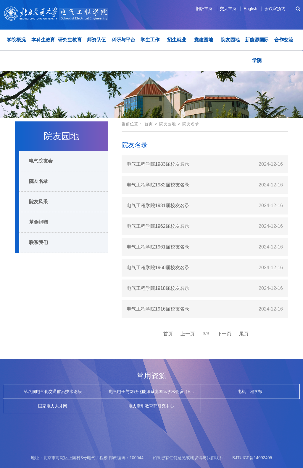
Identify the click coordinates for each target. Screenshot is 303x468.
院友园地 (230, 39)
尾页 (244, 333)
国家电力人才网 (52, 406)
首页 (148, 123)
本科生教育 (43, 39)
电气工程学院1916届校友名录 (158, 308)
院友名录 (38, 181)
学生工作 (150, 39)
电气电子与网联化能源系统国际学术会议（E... (151, 391)
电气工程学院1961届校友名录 (158, 246)
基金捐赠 (38, 222)
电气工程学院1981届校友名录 (158, 205)
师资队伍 (96, 39)
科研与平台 (123, 39)
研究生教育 (70, 39)
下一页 (224, 333)
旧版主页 (204, 8)
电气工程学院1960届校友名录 (158, 267)
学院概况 (16, 39)
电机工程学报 (250, 391)
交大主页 (228, 8)
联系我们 (38, 242)
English (250, 8)
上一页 (187, 333)
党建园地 (203, 39)
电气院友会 (41, 160)
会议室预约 (275, 8)
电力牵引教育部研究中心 (151, 406)
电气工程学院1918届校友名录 (158, 288)
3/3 (206, 333)
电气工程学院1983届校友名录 (158, 164)
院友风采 (38, 201)
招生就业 (176, 39)
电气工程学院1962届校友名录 (158, 226)
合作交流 (283, 39)
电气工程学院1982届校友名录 (158, 184)
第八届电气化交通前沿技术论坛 (53, 391)
